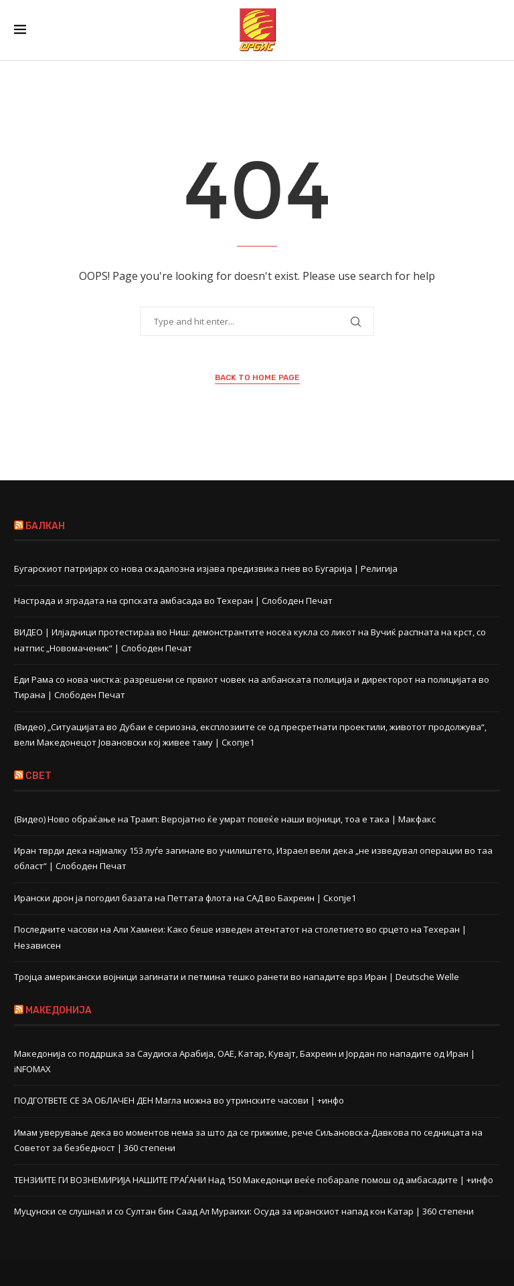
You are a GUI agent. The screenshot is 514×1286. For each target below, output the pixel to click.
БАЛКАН (45, 526)
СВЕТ (38, 776)
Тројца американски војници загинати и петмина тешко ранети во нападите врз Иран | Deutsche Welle (236, 977)
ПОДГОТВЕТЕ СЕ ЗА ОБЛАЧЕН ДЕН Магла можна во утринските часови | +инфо (179, 1100)
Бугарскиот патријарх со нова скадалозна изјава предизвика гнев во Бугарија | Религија (206, 568)
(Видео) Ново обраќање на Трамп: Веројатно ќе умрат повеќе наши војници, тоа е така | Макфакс (225, 819)
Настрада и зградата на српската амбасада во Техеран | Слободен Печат (173, 601)
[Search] (493, 29)
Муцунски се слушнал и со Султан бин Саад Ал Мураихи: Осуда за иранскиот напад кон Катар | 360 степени (244, 1211)
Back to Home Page (257, 377)
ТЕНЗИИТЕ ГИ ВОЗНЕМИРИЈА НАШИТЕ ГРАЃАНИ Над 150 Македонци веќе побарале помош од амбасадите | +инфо (253, 1180)
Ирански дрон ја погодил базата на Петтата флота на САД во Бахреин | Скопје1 (185, 898)
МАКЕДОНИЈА (58, 1010)
